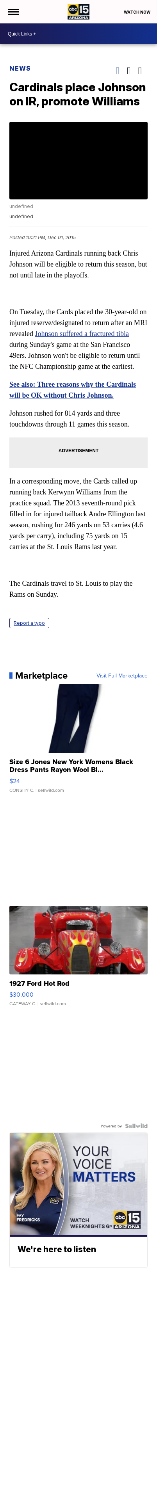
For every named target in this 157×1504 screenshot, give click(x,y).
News (20, 68)
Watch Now (137, 12)
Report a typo (29, 623)
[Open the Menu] (13, 11)
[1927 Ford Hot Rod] (78, 960)
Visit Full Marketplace (122, 675)
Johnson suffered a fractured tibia (82, 334)
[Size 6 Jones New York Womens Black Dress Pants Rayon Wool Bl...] (78, 742)
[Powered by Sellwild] (136, 1126)
